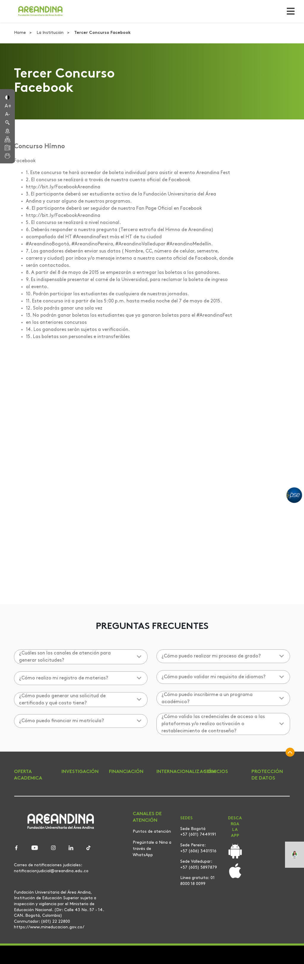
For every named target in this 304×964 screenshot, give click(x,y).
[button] (7, 97)
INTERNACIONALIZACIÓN (186, 771)
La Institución (51, 33)
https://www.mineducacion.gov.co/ (49, 927)
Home (20, 33)
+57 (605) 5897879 (198, 867)
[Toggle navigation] (288, 11)
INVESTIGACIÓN (80, 771)
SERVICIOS (216, 771)
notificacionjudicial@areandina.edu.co (51, 871)
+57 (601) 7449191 (198, 834)
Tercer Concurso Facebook (102, 33)
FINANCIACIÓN (126, 771)
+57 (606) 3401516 (198, 851)
